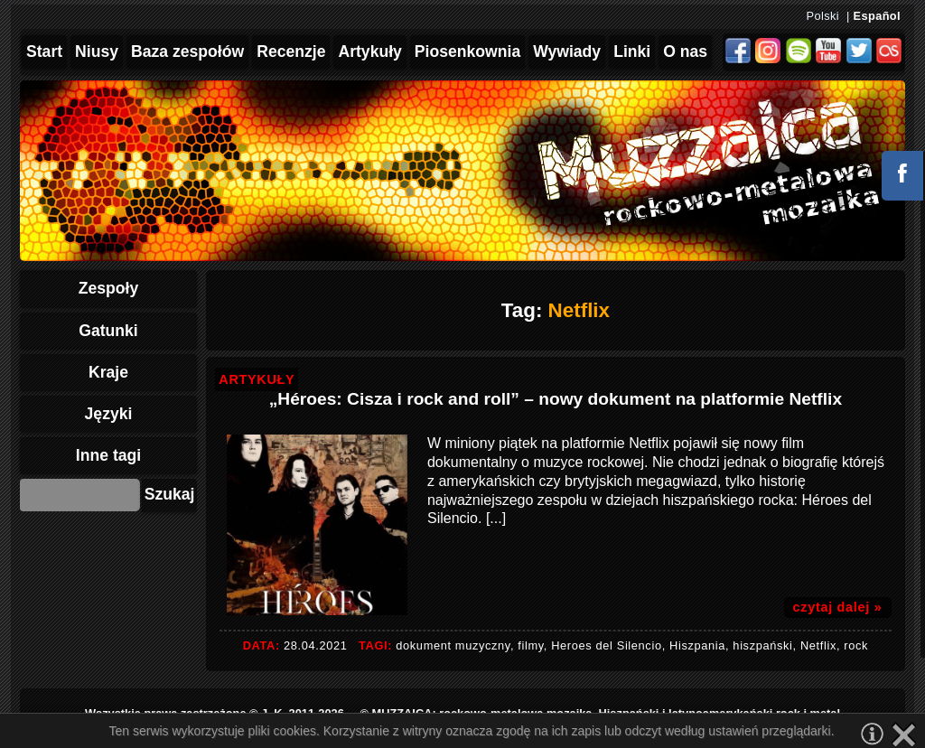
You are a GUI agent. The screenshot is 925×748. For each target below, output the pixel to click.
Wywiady (567, 51)
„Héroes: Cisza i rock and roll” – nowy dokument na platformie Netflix (555, 398)
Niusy (96, 51)
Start (44, 51)
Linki (631, 51)
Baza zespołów (187, 51)
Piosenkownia (467, 51)
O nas (685, 51)
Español (877, 16)
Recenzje (291, 51)
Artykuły (369, 51)
